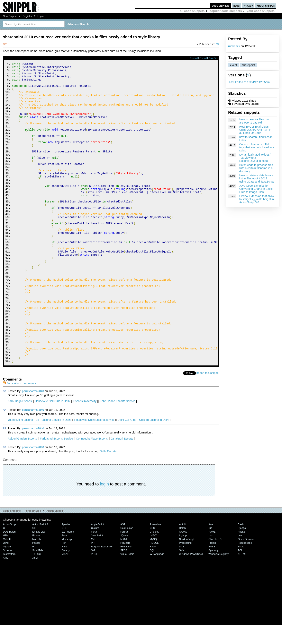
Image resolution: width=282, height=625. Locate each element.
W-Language (157, 610)
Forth (94, 587)
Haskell (242, 587)
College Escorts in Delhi (154, 476)
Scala (241, 602)
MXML (124, 595)
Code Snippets (12, 567)
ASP (122, 580)
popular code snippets (225, 11)
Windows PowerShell (191, 610)
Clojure (95, 584)
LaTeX (153, 591)
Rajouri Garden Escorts (22, 494)
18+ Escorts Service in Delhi (53, 476)
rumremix (234, 46)
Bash (241, 580)
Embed (203, 58)
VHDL (94, 610)
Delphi (182, 584)
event (233, 65)
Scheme (7, 606)
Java (64, 591)
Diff (210, 584)
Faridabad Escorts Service (56, 494)
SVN (181, 606)
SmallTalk (37, 606)
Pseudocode (245, 599)
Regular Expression (102, 602)
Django (242, 584)
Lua (240, 591)
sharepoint (248, 65)
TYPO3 (36, 610)
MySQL (154, 595)
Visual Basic (127, 610)
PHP (93, 599)
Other (6, 599)
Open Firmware (246, 595)
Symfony (213, 606)
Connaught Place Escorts (92, 494)
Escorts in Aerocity (84, 457)
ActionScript (9, 580)
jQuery (124, 591)
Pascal (36, 599)
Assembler (156, 580)
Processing (185, 599)
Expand (194, 58)
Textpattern (9, 610)
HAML (211, 587)
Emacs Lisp (38, 587)
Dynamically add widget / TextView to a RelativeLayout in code (254, 157)
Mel (93, 595)
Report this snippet (207, 429)
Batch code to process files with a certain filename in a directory (256, 168)
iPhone (36, 591)
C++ (64, 584)
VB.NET (66, 610)
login (104, 540)
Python (7, 602)
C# (217, 44)
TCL (240, 606)
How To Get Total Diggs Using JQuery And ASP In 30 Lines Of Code (255, 129)
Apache (66, 580)
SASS (211, 602)
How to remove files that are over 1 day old (254, 121)
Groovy (183, 587)
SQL (152, 606)
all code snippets (192, 11)
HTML (6, 591)
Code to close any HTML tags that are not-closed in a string (256, 147)
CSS (152, 584)
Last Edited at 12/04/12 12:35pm (249, 82)
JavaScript (97, 591)
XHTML (242, 610)
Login (40, 16)
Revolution (126, 602)
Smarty (66, 606)
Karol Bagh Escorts (20, 457)
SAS (181, 602)
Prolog (212, 599)
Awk (210, 580)
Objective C (215, 595)
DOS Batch (9, 587)
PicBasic (125, 599)
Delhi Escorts (108, 507)
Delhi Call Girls (126, 476)
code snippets (221, 5)
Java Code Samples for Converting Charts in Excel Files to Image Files (256, 188)
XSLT (35, 613)
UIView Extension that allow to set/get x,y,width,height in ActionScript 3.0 (256, 199)
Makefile (7, 595)
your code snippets (261, 11)
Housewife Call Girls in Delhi (52, 457)
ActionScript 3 (40, 580)
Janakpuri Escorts (122, 494)
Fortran (124, 587)
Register (27, 16)
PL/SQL (154, 599)
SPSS (123, 606)
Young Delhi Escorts (20, 476)
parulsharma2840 (33, 447)
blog (236, 5)
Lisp (210, 591)
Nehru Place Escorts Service (117, 457)
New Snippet (10, 16)
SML (93, 606)
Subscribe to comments (19, 439)
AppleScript (97, 580)
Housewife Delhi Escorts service (94, 476)
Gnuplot (154, 587)
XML (5, 613)
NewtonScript (186, 595)
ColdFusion (126, 584)
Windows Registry (218, 610)
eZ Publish (68, 587)
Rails (64, 602)
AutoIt (182, 580)
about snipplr (266, 5)
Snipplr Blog (33, 567)
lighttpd (183, 591)
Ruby (153, 602)
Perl (64, 599)
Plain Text (213, 58)
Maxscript (67, 595)
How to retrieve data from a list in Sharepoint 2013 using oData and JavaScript (256, 178)
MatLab (36, 595)
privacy (248, 5)
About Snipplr (54, 567)
